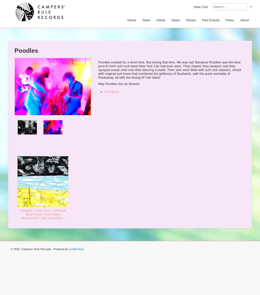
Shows (191, 20)
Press (230, 20)
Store (146, 20)
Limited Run (76, 249)
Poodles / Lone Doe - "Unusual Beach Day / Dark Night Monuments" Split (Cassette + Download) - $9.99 (43, 216)
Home (131, 20)
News (176, 20)
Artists (161, 20)
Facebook (112, 92)
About (244, 20)
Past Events (210, 20)
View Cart (200, 7)
